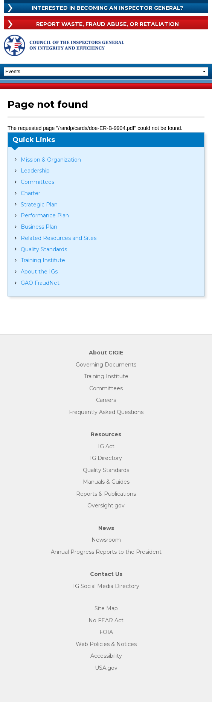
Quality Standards (44, 249)
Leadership (35, 170)
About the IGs (39, 271)
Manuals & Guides (106, 482)
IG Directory (106, 458)
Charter (30, 193)
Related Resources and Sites (58, 238)
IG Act (106, 446)
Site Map (106, 608)
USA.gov (106, 668)
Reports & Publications (106, 494)
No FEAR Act (106, 620)
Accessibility (106, 656)
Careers (106, 400)
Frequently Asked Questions (106, 412)
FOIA (106, 632)
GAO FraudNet (40, 282)
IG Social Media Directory (106, 586)
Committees (37, 182)
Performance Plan (45, 215)
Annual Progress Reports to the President (106, 552)
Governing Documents (106, 365)
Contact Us (106, 574)
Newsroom (106, 540)
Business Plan (39, 226)
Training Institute (43, 260)
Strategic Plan (39, 204)
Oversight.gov (106, 505)
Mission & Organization (51, 159)
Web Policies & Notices (106, 644)
